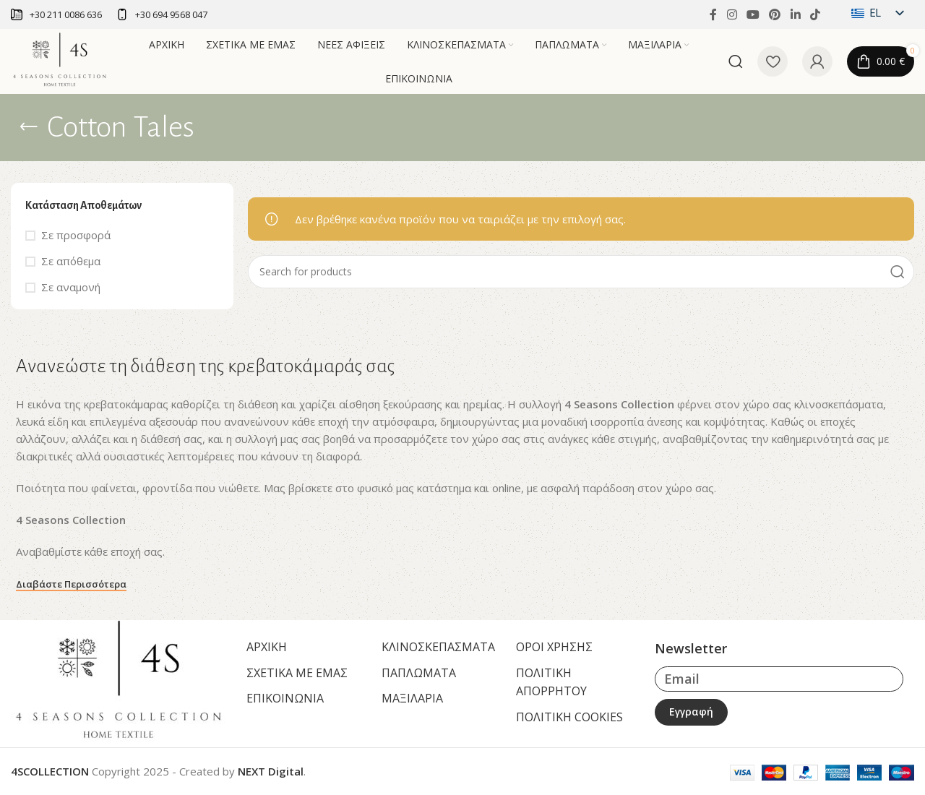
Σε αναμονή (70, 287)
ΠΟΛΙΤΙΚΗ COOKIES (569, 717)
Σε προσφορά (76, 235)
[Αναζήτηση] (735, 61)
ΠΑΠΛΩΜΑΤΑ (419, 673)
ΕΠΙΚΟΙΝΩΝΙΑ (285, 698)
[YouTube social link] (752, 14)
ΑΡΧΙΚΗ (266, 647)
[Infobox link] (56, 15)
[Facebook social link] (713, 14)
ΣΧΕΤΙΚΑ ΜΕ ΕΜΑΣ (297, 673)
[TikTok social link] (815, 14)
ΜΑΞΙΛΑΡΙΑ (412, 698)
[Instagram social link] (731, 14)
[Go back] (29, 127)
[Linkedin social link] (795, 14)
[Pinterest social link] (775, 14)
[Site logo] (60, 60)
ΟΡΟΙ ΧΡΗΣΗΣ (554, 647)
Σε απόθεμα (70, 261)
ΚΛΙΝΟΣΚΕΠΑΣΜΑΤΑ (438, 647)
